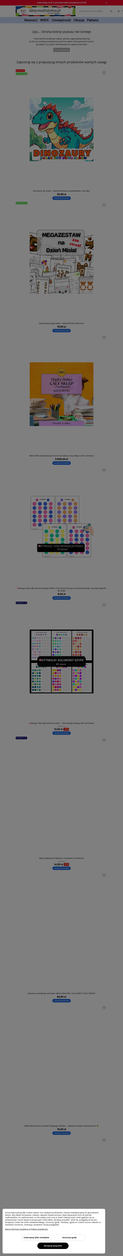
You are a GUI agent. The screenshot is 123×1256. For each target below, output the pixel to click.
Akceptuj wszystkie (53, 1246)
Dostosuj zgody (69, 1237)
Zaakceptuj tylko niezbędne (36, 1237)
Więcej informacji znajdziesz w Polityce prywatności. (26, 1229)
